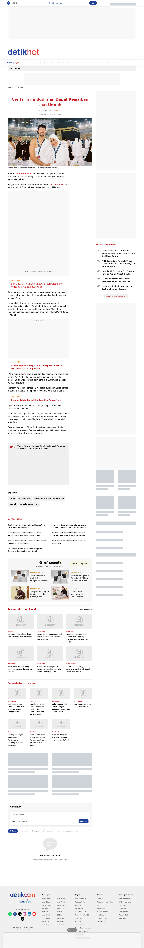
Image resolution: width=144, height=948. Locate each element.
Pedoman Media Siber (105, 902)
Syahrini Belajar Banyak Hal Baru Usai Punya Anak (36, 400)
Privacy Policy (102, 918)
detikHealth (61, 905)
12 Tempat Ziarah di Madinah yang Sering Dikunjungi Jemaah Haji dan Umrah (25, 549)
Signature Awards (81, 911)
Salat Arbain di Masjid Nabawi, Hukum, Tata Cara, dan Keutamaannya (26, 526)
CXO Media (123, 918)
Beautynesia (123, 911)
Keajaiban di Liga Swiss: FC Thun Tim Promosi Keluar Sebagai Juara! (16, 708)
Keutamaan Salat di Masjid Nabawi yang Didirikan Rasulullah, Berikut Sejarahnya (69, 533)
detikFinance (47, 905)
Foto (97, 62)
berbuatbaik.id (80, 898)
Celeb (20, 87)
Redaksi (100, 898)
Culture (82, 62)
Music (62, 62)
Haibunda (122, 905)
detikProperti (47, 924)
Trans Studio (80, 918)
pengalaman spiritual (29, 504)
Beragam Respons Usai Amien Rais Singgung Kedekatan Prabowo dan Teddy (77, 638)
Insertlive (122, 908)
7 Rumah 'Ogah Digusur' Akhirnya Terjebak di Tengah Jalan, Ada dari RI (78, 668)
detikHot (11, 87)
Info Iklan (100, 915)
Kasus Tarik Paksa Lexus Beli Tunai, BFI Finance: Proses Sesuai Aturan (49, 636)
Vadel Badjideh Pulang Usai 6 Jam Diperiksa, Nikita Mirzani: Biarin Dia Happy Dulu (36, 366)
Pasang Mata (80, 902)
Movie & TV (72, 62)
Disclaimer (101, 921)
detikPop (60, 924)
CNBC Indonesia (125, 902)
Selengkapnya (86, 609)
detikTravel (61, 898)
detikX (59, 911)
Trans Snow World (82, 915)
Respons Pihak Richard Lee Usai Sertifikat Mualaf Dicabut (20, 635)
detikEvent (79, 908)
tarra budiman (24, 498)
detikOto (45, 921)
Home (17, 62)
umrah (12, 498)
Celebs (24, 62)
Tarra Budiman (24, 173)
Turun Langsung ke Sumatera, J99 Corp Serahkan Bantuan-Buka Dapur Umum (24, 533)
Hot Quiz (34, 62)
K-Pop (42, 62)
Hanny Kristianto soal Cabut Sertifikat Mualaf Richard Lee (116, 279)
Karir (99, 905)
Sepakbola (46, 918)
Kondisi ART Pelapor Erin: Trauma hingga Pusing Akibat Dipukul (118, 272)
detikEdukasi (47, 902)
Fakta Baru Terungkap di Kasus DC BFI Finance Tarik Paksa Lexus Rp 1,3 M (49, 668)
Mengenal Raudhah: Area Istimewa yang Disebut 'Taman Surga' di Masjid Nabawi (69, 526)
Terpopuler (15, 68)
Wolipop (60, 908)
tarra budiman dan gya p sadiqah (49, 498)
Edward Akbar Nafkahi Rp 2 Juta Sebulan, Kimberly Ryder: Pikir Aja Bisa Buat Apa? (36, 285)
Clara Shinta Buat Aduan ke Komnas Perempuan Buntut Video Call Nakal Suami (38, 739)
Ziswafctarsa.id (81, 924)
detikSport (46, 915)
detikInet (45, 908)
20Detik (60, 915)
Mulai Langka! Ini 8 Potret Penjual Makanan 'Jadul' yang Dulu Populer (61, 708)
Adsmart (78, 905)
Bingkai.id (78, 921)
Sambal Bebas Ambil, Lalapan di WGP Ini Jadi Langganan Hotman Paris (27, 541)
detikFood (61, 902)
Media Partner (102, 911)
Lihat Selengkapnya (115, 296)
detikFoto (60, 918)
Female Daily (124, 915)
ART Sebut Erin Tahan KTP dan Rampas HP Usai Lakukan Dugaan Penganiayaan (118, 263)
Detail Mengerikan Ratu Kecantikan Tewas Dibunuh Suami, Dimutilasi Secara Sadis (37, 709)
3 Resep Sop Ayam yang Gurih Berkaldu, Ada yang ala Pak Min (20, 668)
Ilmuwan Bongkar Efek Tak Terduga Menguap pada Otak (60, 737)
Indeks (104, 62)
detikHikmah (61, 921)
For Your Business (81, 931)
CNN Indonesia (124, 898)
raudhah (12, 504)
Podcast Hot (52, 62)
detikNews (46, 898)
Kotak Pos (101, 908)
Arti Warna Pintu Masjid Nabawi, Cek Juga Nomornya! (69, 541)
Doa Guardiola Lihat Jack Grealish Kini (82, 705)
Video (90, 62)
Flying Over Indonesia (83, 928)
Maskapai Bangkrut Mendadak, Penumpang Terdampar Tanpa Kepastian (16, 739)
